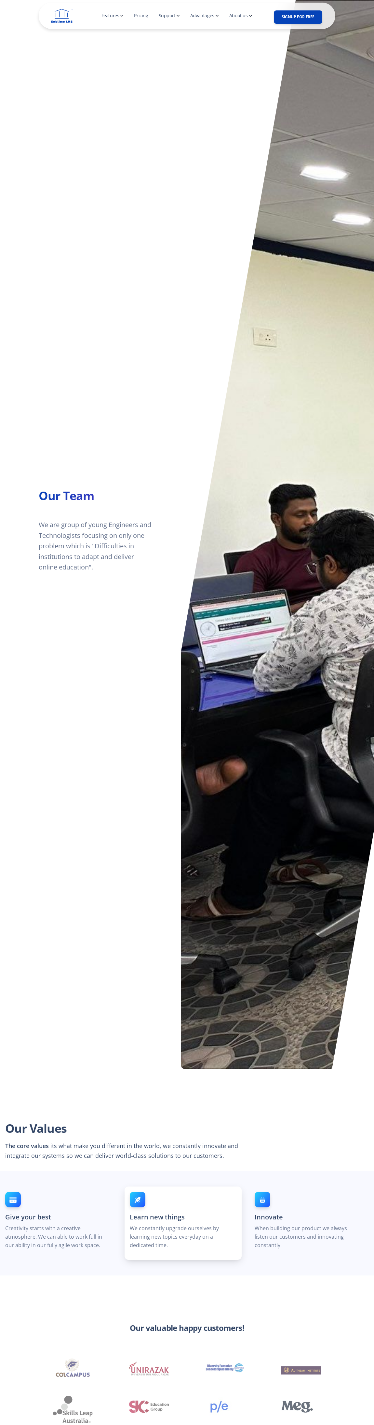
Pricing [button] (141, 15)
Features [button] (112, 15)
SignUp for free (298, 17)
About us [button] (240, 15)
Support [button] (169, 15)
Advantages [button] (204, 15)
